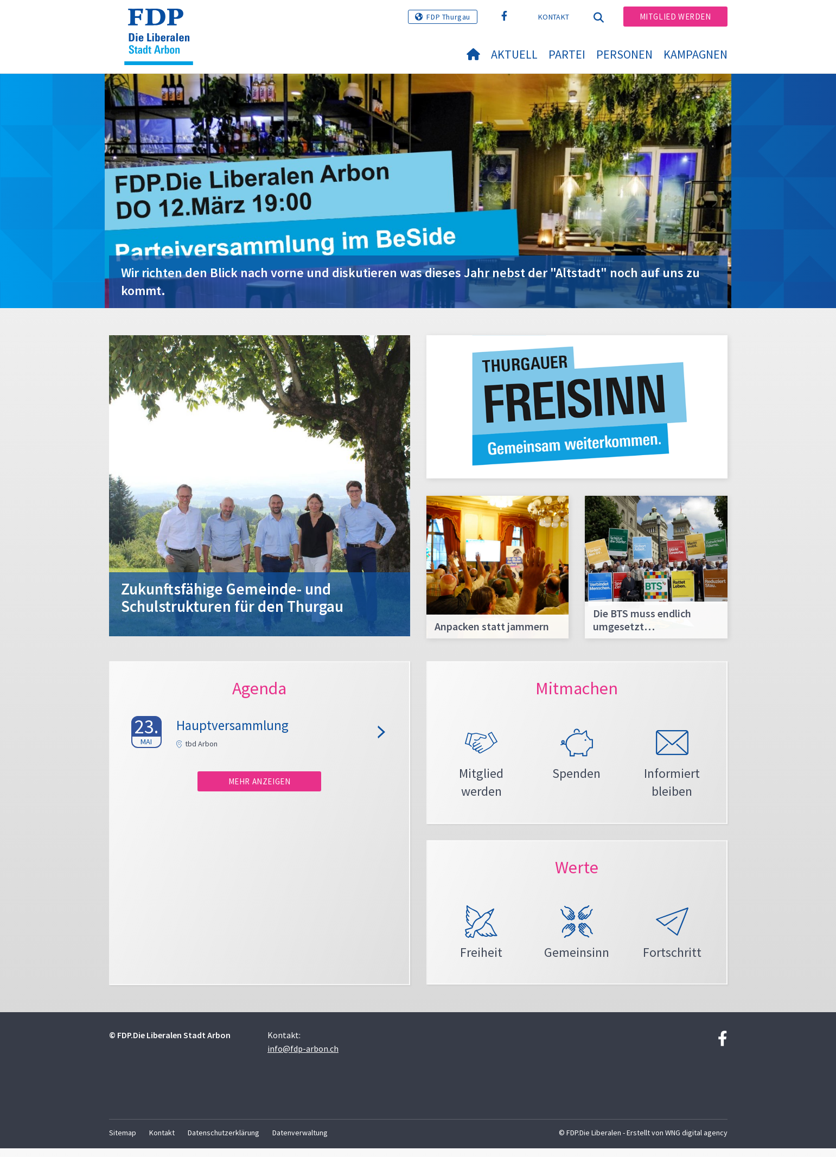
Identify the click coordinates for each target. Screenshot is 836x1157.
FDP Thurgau (448, 17)
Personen (624, 54)
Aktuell (514, 54)
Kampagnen (695, 54)
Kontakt (553, 17)
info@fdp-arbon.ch (303, 1057)
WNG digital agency (696, 1141)
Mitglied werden (675, 16)
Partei (566, 54)
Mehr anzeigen (259, 781)
